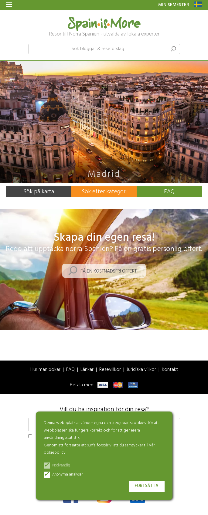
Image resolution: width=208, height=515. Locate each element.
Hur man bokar (45, 370)
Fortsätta (147, 486)
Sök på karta (38, 191)
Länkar (87, 370)
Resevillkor (110, 370)
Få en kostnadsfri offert (108, 271)
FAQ (169, 191)
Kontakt (170, 370)
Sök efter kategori (104, 191)
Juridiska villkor (141, 370)
